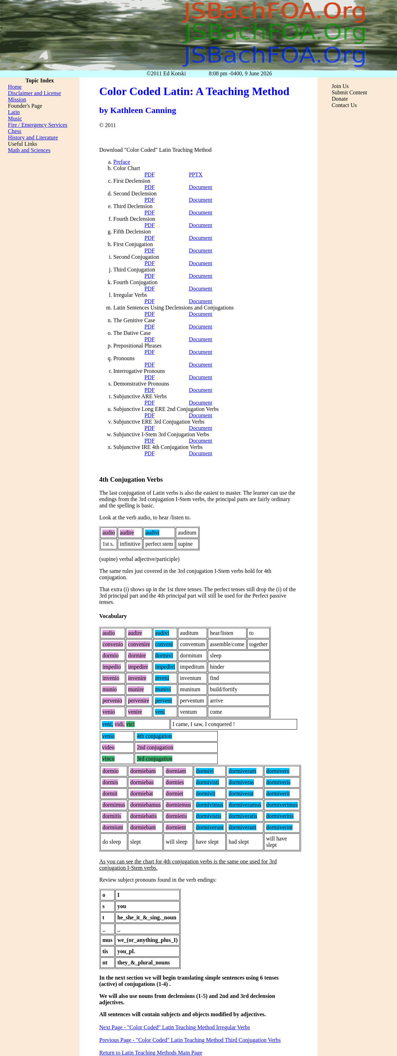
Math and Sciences (29, 150)
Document (200, 187)
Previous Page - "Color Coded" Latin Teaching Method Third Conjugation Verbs (190, 1040)
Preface (121, 162)
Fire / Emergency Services (38, 125)
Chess (14, 131)
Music (15, 118)
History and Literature (33, 137)
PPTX (196, 174)
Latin (14, 112)
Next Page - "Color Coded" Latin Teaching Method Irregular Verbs (174, 1027)
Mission (17, 99)
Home (15, 87)
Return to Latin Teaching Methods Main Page (150, 1053)
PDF (150, 174)
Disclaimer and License (34, 93)
